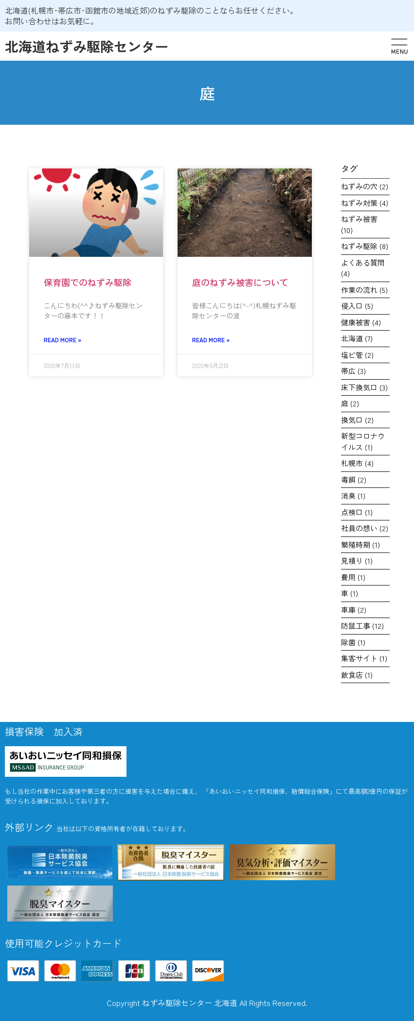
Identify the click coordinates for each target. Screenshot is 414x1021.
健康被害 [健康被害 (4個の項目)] (361, 322)
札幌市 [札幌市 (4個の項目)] (357, 463)
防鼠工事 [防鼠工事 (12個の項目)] (362, 625)
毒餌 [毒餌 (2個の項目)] (353, 479)
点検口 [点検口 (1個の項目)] (357, 512)
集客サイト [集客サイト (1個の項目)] (364, 658)
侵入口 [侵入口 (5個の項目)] (357, 306)
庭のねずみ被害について (240, 282)
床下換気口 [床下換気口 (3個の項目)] (364, 387)
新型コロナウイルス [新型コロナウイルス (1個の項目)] (363, 441)
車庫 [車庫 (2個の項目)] (353, 609)
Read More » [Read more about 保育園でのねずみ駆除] (62, 339)
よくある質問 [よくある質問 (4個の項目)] (363, 268)
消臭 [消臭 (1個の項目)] (353, 495)
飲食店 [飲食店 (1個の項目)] (357, 675)
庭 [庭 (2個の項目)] (350, 403)
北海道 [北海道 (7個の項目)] (357, 338)
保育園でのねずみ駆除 (87, 282)
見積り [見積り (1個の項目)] (357, 560)
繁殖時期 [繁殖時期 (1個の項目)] (360, 544)
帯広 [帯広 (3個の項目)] (353, 371)
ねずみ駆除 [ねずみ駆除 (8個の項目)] (364, 246)
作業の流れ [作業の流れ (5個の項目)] (364, 290)
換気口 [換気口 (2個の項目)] (357, 420)
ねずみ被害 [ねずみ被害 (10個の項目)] (359, 224)
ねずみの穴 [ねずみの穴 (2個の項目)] (364, 186)
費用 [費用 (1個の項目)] (353, 577)
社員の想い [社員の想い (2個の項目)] (364, 528)
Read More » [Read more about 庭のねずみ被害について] (211, 339)
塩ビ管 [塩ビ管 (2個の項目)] (357, 355)
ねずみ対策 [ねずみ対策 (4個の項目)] (364, 203)
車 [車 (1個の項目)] (349, 593)
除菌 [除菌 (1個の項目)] (353, 642)
